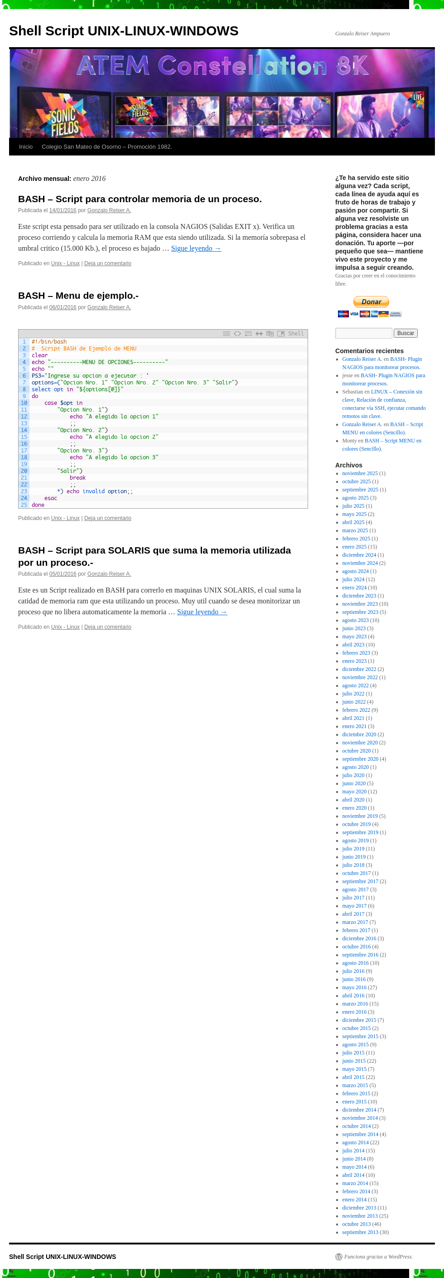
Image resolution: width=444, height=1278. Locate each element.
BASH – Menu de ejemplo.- (78, 295)
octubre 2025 (357, 481)
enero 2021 (355, 726)
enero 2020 (355, 808)
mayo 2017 (355, 906)
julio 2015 (354, 1053)
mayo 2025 (355, 514)
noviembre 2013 (360, 1216)
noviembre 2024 (360, 563)
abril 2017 (354, 914)
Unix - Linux (65, 263)
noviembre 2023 (360, 604)
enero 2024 (355, 587)
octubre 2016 (357, 946)
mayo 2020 (355, 791)
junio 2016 (354, 979)
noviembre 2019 (360, 816)
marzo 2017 (355, 922)
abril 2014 (354, 1175)
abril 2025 (354, 522)
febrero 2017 (357, 930)
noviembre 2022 (360, 677)
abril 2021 (354, 718)
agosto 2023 (356, 620)
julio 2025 (354, 506)
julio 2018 (354, 865)
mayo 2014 (355, 1167)
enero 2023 (355, 661)
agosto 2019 (356, 840)
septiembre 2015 (361, 1036)
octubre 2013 (357, 1224)
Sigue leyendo (196, 248)
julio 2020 (354, 775)
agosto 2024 (356, 571)
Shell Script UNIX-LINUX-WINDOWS (124, 30)
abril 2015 (354, 1077)
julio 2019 (354, 849)
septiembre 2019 (361, 832)
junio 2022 (354, 702)
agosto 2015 (356, 1044)
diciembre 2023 (359, 596)
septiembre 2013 (361, 1232)
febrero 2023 (357, 653)
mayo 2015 (355, 1069)
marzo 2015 (355, 1085)
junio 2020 (354, 783)
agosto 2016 (356, 963)
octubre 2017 (357, 873)
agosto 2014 (356, 1142)
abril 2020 (354, 800)
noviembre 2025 (360, 473)
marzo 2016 (355, 1004)
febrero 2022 (357, 710)
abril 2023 (354, 644)
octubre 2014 (357, 1126)
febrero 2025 (357, 538)
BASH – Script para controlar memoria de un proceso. (140, 199)
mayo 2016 (355, 987)
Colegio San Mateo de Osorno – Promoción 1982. (107, 146)
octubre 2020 (357, 751)
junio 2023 (354, 628)
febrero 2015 (357, 1093)
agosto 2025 (356, 498)
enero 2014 (355, 1199)
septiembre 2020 (361, 759)
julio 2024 (354, 579)
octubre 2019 (357, 824)
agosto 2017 (356, 889)
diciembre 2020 (359, 734)
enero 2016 (355, 1012)
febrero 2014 (357, 1191)
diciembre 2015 (359, 1020)
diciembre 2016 (359, 938)
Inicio (26, 146)
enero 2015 (355, 1101)
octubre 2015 (357, 1028)
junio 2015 (354, 1061)
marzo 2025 (355, 530)
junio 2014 (354, 1159)
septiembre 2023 (361, 612)
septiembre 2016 (361, 955)
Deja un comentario (107, 263)
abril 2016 (354, 995)
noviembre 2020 (360, 742)
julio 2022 (354, 693)
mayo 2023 (355, 636)
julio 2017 (354, 897)
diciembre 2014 (359, 1110)
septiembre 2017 (361, 881)
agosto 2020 (356, 767)
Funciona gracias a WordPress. (378, 1257)
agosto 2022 (356, 685)
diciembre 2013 (359, 1208)
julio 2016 (354, 971)
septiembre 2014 (361, 1134)
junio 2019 (354, 857)
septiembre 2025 (361, 489)
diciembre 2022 (359, 669)
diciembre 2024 (359, 555)
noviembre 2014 (360, 1118)
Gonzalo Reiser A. (109, 210)
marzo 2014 (355, 1183)
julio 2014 (354, 1150)
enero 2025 (355, 547)
